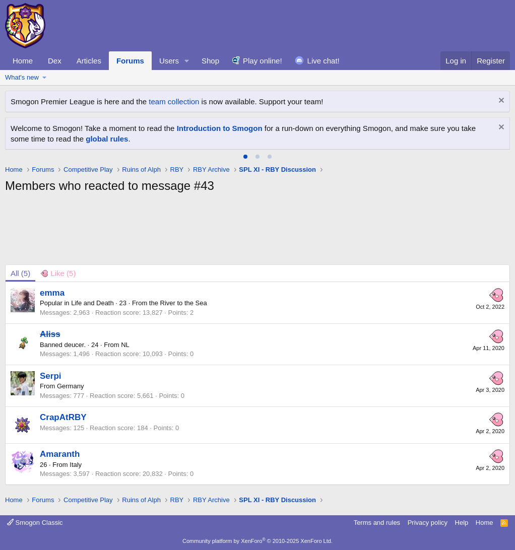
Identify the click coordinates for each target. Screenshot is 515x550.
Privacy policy (427, 522)
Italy (76, 464)
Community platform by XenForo (257, 541)
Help (462, 522)
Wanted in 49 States (157, 128)
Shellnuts (210, 128)
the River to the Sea (178, 303)
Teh (236, 128)
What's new (22, 77)
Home (23, 60)
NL (125, 345)
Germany (70, 386)
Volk (266, 128)
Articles (89, 60)
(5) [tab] (20, 273)
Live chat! (323, 60)
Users (169, 60)
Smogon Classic (35, 522)
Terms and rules (377, 522)
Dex (54, 60)
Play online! (262, 60)
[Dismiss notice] (500, 101)
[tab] (245, 156)
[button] (187, 60)
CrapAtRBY (63, 417)
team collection (174, 101)
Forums (130, 60)
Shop (210, 60)
